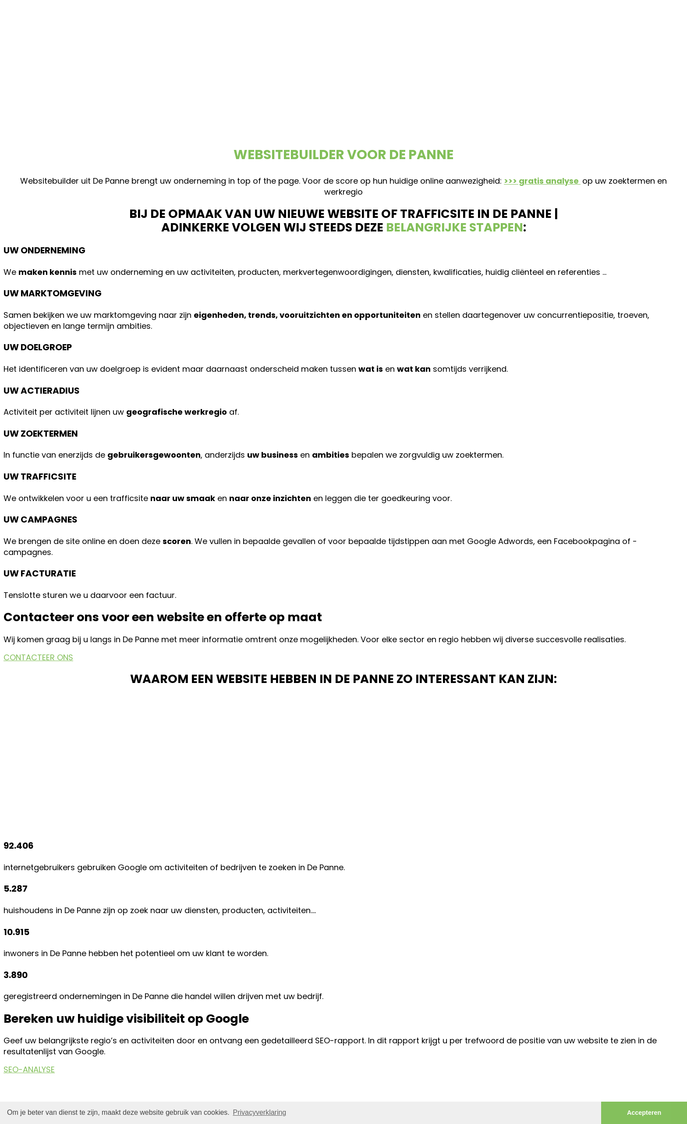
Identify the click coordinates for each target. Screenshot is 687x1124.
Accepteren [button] (644, 1112)
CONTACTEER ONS (38, 657)
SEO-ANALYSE (29, 1069)
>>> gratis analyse (542, 180)
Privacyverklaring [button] (259, 1112)
